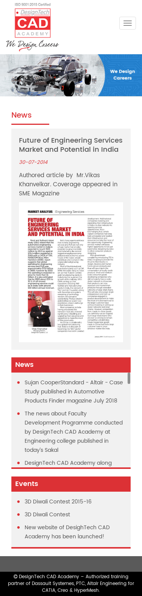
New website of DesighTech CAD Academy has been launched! (67, 532)
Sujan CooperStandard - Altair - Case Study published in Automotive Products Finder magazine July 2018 (74, 391)
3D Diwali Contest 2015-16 (58, 501)
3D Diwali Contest (47, 514)
